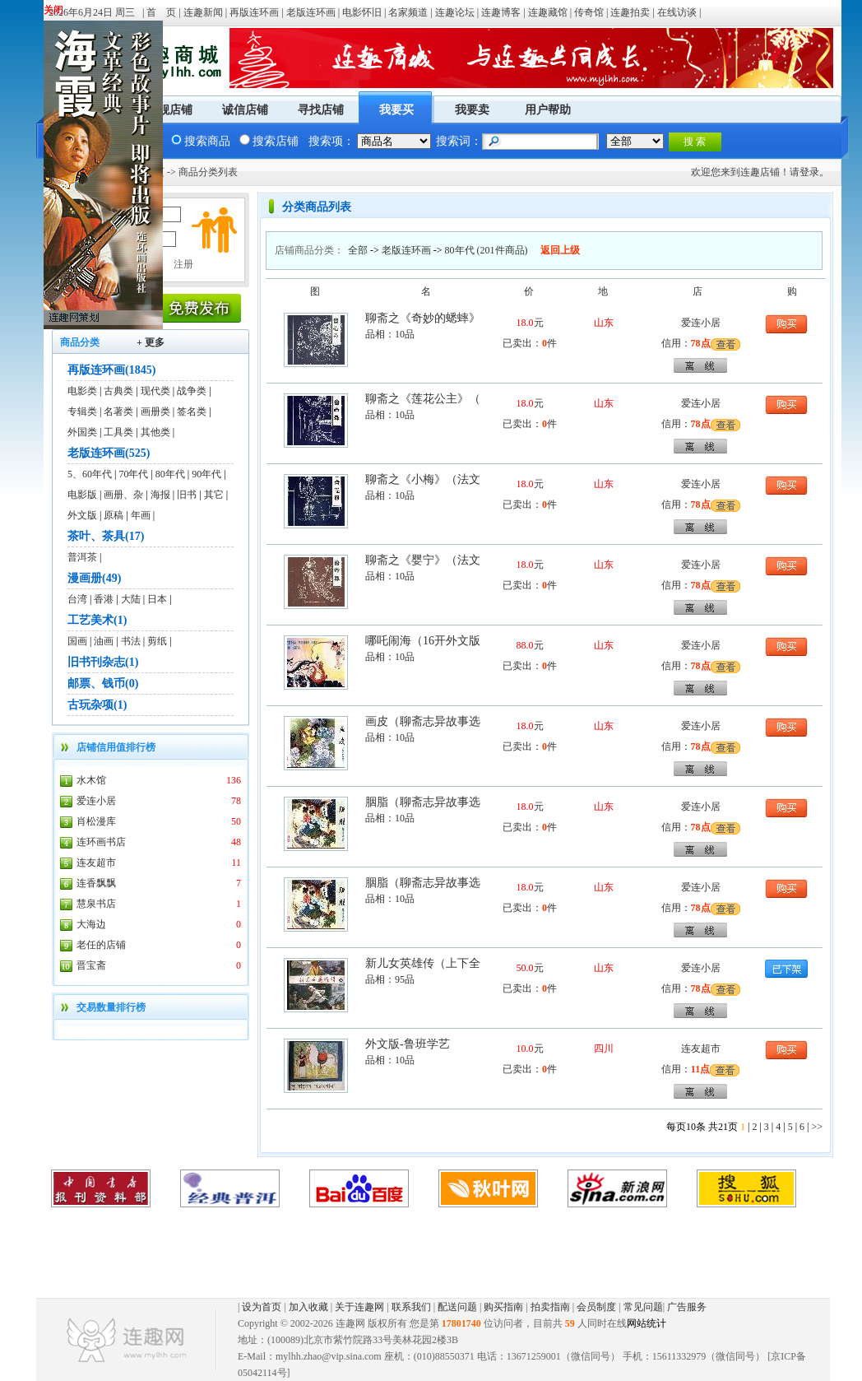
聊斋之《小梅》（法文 (422, 479)
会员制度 (596, 1307)
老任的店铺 (101, 945)
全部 (358, 250)
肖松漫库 (96, 821)
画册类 (155, 411)
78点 (701, 343)
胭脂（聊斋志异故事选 (422, 802)
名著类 (118, 411)
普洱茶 (82, 557)
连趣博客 (501, 12)
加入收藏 (308, 1307)
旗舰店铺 (169, 110)
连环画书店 (101, 842)
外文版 (82, 515)
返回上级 (560, 250)
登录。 (814, 172)
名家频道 (408, 12)
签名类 (191, 411)
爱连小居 (96, 801)
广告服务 (687, 1307)
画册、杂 (123, 494)
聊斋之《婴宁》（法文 (422, 560)
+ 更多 (151, 342)
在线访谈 (677, 12)
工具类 (118, 432)
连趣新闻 (203, 12)
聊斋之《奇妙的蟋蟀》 (422, 318)
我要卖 (472, 110)
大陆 (131, 599)
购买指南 (503, 1307)
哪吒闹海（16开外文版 (422, 641)
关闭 (53, 10)
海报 (160, 494)
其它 (214, 494)
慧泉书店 (96, 903)
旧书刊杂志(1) (102, 662)
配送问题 (457, 1307)
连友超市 (96, 862)
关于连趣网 (359, 1307)
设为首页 (261, 1307)
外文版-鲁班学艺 (407, 1044)
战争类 (191, 391)
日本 (157, 599)
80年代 (170, 474)
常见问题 (643, 1307)
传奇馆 (589, 12)
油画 (104, 641)
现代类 (155, 391)
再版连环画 (254, 12)
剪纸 (157, 641)
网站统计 (646, 1323)
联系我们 (411, 1307)
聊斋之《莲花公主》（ (422, 399)
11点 (700, 1069)
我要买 (396, 110)
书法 (131, 641)
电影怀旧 (362, 12)
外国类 (82, 432)
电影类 (82, 391)
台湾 (77, 599)
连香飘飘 (96, 883)
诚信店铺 (245, 110)
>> (817, 1126)
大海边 (91, 924)
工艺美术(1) (97, 620)
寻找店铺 (321, 110)
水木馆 (91, 780)
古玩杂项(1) (97, 705)
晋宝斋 (91, 965)
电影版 (82, 494)
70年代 (133, 474)
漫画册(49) (94, 578)
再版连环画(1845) (111, 370)
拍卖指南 (550, 1307)
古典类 (118, 391)
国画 (77, 641)
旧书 (187, 494)
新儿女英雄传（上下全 (422, 963)
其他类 (155, 432)
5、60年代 (89, 474)
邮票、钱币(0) (102, 683)
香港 (104, 599)
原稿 (113, 515)
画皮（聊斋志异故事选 (422, 721)
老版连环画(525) (108, 453)
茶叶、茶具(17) (105, 536)
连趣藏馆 (548, 12)
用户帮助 (548, 110)
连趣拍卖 (630, 12)
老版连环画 (311, 12)
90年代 (206, 474)
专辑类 (82, 411)
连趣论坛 (455, 12)
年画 (141, 515)
